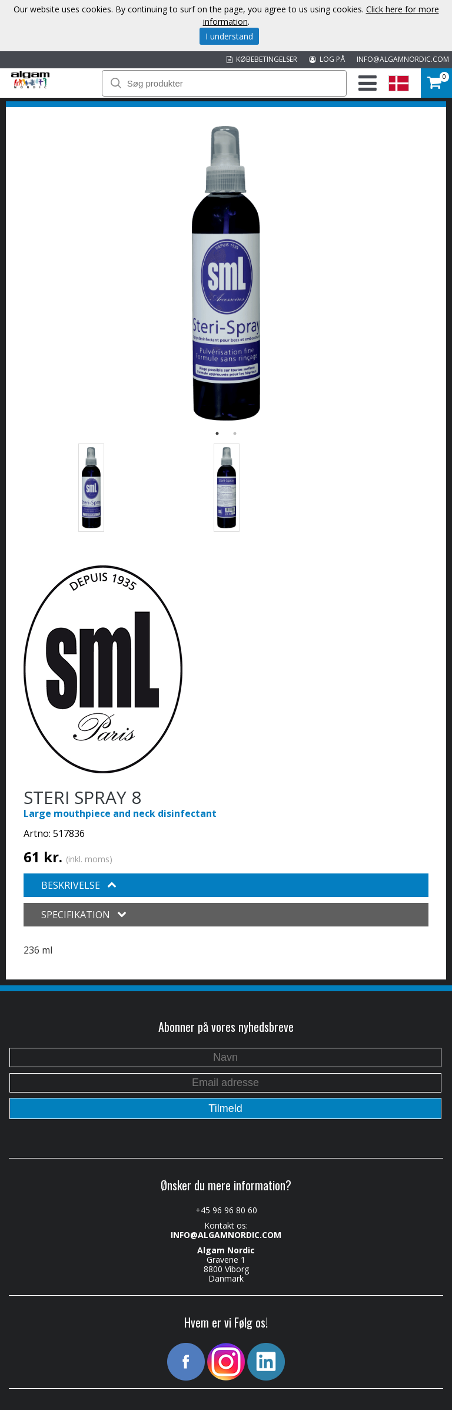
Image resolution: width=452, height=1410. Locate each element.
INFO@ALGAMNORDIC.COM (403, 59)
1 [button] (217, 433)
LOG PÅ (327, 59)
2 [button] (235, 433)
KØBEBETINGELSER (262, 59)
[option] (226, 273)
